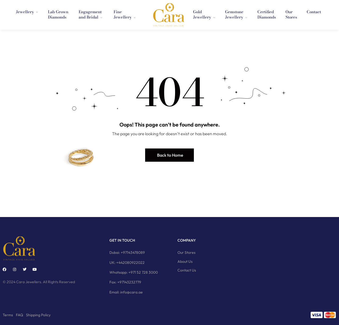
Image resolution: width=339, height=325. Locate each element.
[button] (169, 155)
